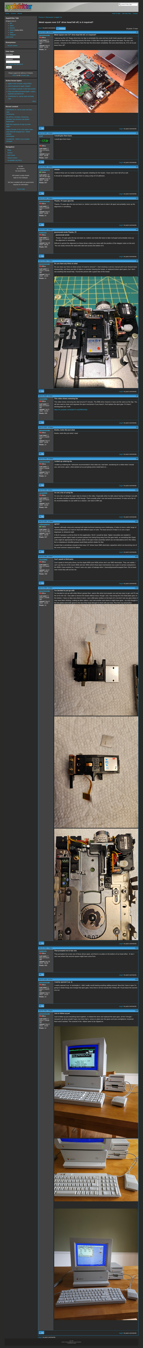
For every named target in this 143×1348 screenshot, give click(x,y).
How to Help (21, 189)
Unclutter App (25, 75)
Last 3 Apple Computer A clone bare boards (22, 89)
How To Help (116, 13)
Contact (135, 13)
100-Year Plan (126, 13)
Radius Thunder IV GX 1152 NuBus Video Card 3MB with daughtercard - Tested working (19, 132)
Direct (14, 75)
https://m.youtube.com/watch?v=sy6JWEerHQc (70, 409)
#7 (137, 396)
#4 (137, 198)
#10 (136, 490)
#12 (136, 556)
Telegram (13, 35)
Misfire (12, 30)
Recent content (12, 45)
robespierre (44, 170)
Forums (13, 13)
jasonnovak (44, 35)
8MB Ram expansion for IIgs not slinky (18, 124)
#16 (136, 1011)
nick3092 (43, 399)
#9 (137, 459)
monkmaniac (10, 114)
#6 (137, 261)
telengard (9, 141)
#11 (136, 521)
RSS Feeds (11, 155)
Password (10, 59)
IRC (11, 23)
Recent (19, 13)
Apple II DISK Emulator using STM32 (20, 83)
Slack (11, 32)
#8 (137, 427)
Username (10, 54)
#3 (137, 167)
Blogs (9, 150)
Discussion (49, 17)
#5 (137, 229)
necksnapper (10, 136)
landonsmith (10, 121)
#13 (136, 588)
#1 (137, 32)
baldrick (43, 233)
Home (7, 13)
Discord (12, 28)
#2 (137, 133)
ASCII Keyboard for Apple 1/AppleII (19, 86)
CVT (41, 136)
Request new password (15, 64)
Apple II (57, 17)
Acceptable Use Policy (15, 160)
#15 (136, 979)
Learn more (9, 37)
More (34, 101)
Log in (40, 28)
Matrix (12, 25)
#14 (136, 948)
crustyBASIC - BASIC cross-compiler (18, 139)
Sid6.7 (8, 126)
